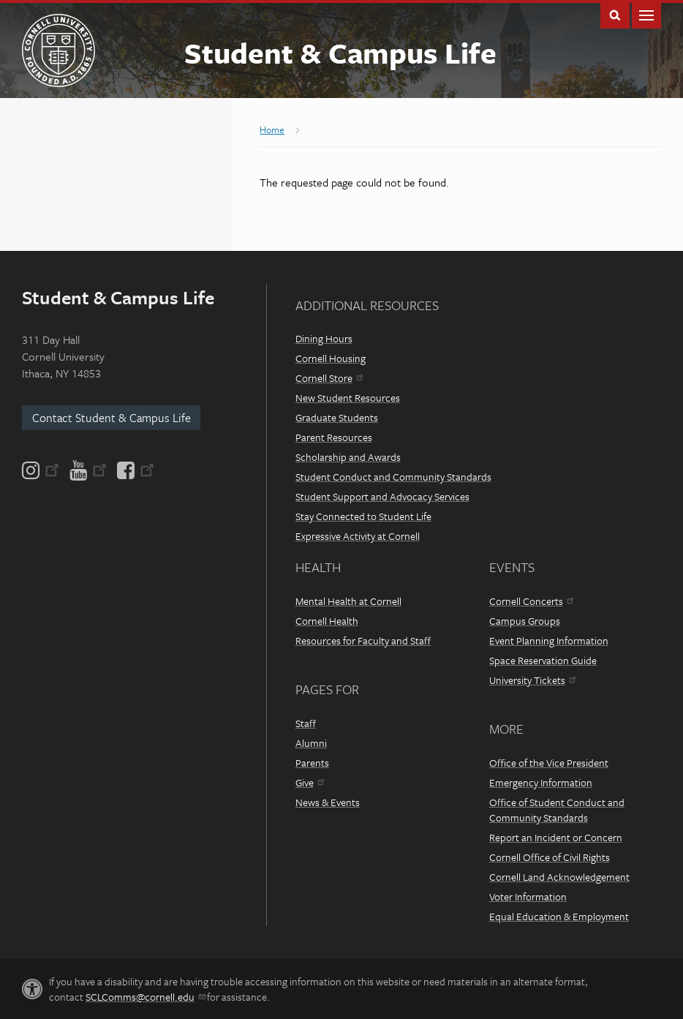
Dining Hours (323, 338)
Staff (305, 723)
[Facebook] (134, 470)
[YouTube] (88, 470)
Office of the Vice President (548, 762)
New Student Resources (347, 397)
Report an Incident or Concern (555, 837)
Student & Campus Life (340, 52)
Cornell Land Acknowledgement (559, 876)
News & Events (327, 802)
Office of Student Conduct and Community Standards (556, 809)
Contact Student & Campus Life (111, 417)
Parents (312, 762)
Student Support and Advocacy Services (382, 496)
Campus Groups (524, 620)
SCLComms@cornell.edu (145, 996)
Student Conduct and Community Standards (393, 476)
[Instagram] (41, 470)
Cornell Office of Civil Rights (549, 857)
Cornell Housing (330, 358)
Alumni (311, 743)
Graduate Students (336, 417)
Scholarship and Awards (348, 457)
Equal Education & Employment (559, 916)
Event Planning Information (548, 640)
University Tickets (532, 680)
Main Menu (646, 14)
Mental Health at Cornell (348, 601)
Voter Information (528, 896)
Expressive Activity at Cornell (357, 536)
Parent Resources (333, 437)
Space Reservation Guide (543, 660)
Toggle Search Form (615, 14)
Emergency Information (540, 782)
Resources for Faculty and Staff (363, 640)
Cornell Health (326, 620)
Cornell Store (329, 378)
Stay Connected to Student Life (363, 516)
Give (309, 782)
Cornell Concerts (531, 601)
